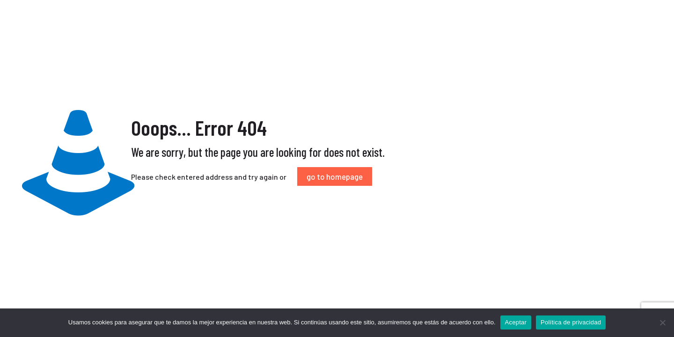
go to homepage (335, 176)
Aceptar (516, 322)
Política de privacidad (571, 322)
